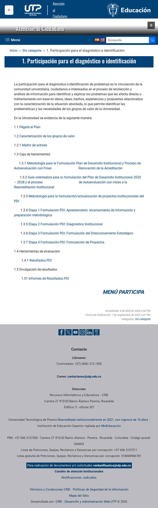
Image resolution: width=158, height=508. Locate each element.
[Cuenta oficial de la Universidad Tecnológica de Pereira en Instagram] (82, 332)
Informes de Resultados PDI (49, 278)
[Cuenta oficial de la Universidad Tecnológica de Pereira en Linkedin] (89, 332)
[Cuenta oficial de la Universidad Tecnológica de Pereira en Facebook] (61, 332)
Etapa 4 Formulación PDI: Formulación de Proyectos (66, 242)
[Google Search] (127, 40)
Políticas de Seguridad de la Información (100, 489)
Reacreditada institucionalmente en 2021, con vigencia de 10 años (103, 420)
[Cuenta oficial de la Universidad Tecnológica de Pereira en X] (68, 332)
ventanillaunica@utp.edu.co (112, 465)
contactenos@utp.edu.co (84, 376)
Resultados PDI (40, 260)
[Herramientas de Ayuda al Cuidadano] (96, 332)
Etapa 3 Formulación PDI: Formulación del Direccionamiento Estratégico (81, 233)
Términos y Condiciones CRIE (50, 489)
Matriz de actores (34, 145)
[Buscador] (152, 40)
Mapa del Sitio (79, 496)
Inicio (13, 50)
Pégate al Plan (29, 127)
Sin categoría (32, 50)
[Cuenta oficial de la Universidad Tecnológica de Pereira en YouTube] (75, 332)
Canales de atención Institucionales (79, 471)
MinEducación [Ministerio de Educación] (111, 426)
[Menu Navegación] (13, 40)
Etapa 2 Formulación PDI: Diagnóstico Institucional (66, 224)
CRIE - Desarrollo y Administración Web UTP (86, 501)
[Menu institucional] (9, 10)
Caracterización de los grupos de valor (47, 136)
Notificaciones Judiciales (79, 477)
